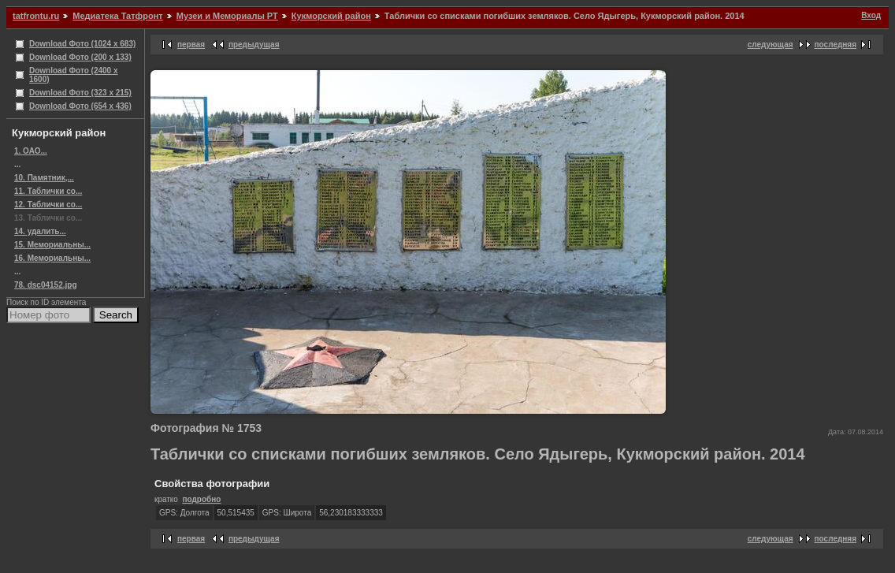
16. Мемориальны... (52, 258)
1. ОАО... (30, 151)
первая (191, 44)
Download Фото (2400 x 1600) (73, 75)
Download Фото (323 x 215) (80, 92)
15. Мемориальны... (52, 244)
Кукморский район (331, 15)
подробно (201, 499)
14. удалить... (40, 231)
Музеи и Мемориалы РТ (227, 15)
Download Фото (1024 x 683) (82, 43)
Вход (871, 15)
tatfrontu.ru (36, 15)
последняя (835, 44)
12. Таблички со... (48, 204)
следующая (770, 44)
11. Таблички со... (48, 191)
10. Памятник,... (44, 177)
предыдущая (254, 44)
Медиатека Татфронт (117, 15)
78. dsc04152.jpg (45, 285)
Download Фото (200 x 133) (80, 57)
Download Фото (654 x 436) (80, 106)
